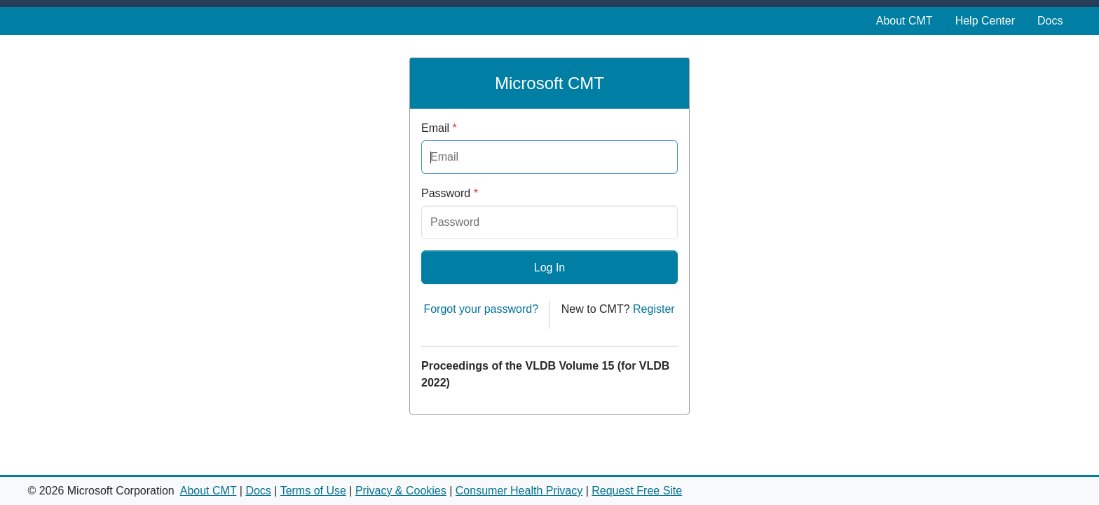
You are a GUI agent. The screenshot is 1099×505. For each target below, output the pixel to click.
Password (449, 193)
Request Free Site (637, 491)
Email (439, 128)
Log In (549, 268)
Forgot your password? (480, 309)
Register (654, 309)
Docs (1050, 21)
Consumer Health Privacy (519, 491)
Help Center (985, 21)
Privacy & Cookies (400, 491)
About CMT (904, 21)
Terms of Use (313, 491)
